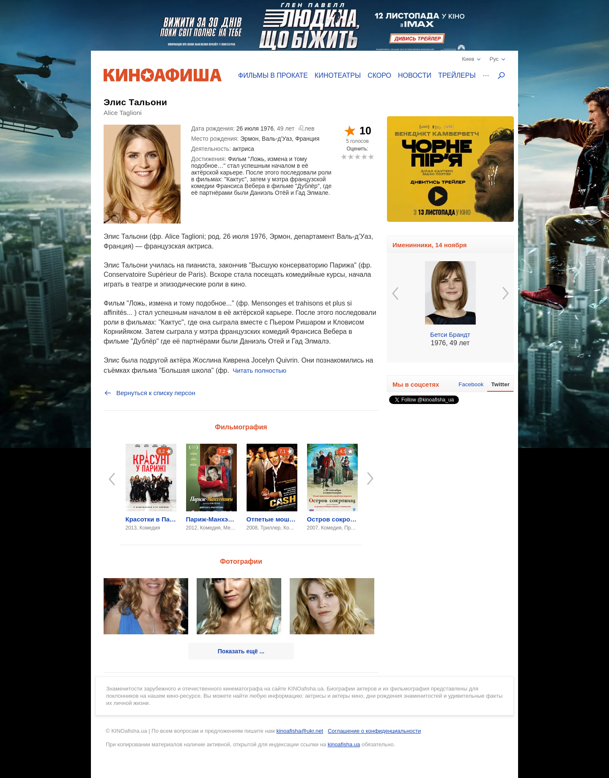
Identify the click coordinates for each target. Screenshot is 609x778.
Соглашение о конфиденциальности (374, 731)
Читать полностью (259, 370)
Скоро (379, 75)
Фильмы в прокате (273, 75)
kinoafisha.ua (344, 744)
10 (371, 156)
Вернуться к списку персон (149, 393)
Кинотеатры (338, 75)
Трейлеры (457, 75)
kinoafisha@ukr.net (299, 731)
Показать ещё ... (241, 651)
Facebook (470, 384)
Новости (414, 75)
